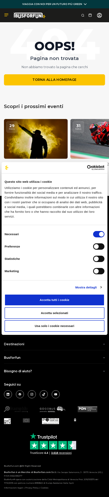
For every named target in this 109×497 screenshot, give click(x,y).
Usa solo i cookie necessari (54, 326)
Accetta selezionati (54, 313)
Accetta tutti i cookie (54, 300)
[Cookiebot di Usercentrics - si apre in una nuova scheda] (87, 167)
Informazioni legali (13, 487)
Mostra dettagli (86, 287)
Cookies (44, 487)
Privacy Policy (32, 487)
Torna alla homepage (54, 80)
